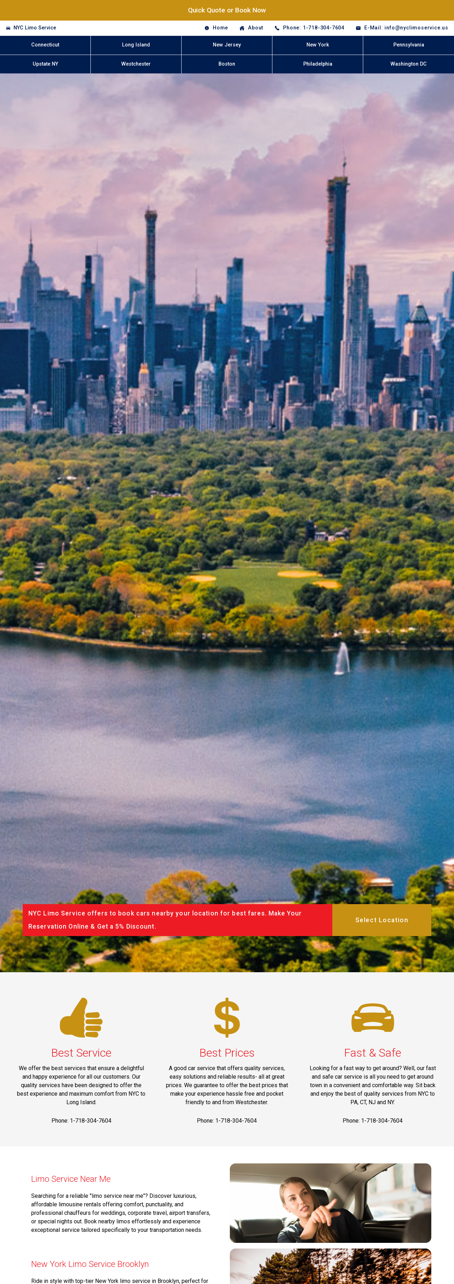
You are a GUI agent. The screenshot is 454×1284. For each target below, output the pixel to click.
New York (317, 45)
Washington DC (409, 64)
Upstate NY (45, 64)
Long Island (136, 45)
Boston (226, 64)
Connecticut (45, 45)
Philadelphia (317, 64)
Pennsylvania (408, 45)
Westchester (136, 64)
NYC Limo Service (34, 28)
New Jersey (227, 45)
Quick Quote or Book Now (227, 10)
